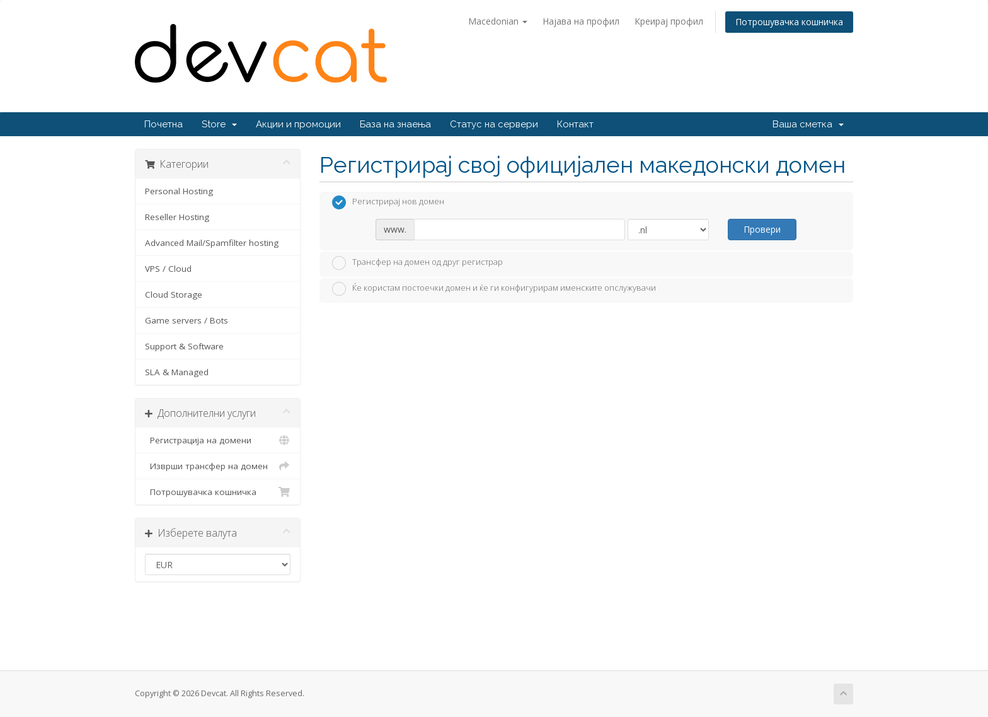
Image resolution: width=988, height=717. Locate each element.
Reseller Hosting (177, 217)
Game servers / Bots (186, 320)
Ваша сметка (808, 124)
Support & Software (184, 346)
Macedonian (497, 21)
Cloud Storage (173, 294)
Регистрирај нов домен (388, 202)
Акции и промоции (298, 124)
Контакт (575, 124)
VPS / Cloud (168, 268)
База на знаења (395, 124)
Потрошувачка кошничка (789, 22)
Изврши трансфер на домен (217, 466)
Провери (762, 229)
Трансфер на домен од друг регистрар (417, 263)
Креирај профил (669, 21)
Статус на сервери (494, 124)
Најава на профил (581, 21)
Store (219, 124)
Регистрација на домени (217, 440)
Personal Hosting (179, 191)
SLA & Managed (177, 372)
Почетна (163, 124)
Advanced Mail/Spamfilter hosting (212, 242)
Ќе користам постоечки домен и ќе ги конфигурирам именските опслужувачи (494, 289)
